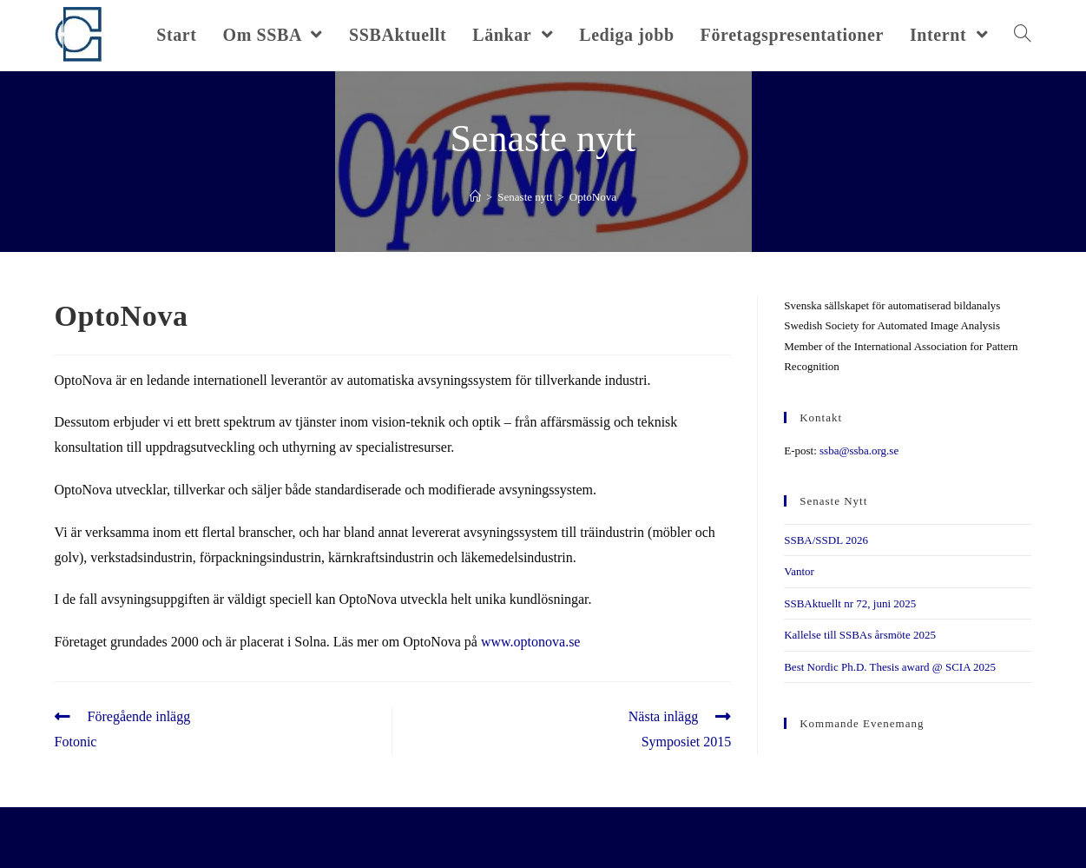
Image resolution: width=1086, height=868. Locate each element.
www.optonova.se (531, 641)
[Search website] (1022, 35)
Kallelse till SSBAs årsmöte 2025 (860, 634)
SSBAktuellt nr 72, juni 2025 (850, 603)
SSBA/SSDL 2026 (826, 540)
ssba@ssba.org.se (858, 450)
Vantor (799, 571)
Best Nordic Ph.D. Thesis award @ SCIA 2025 (890, 666)
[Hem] (475, 196)
